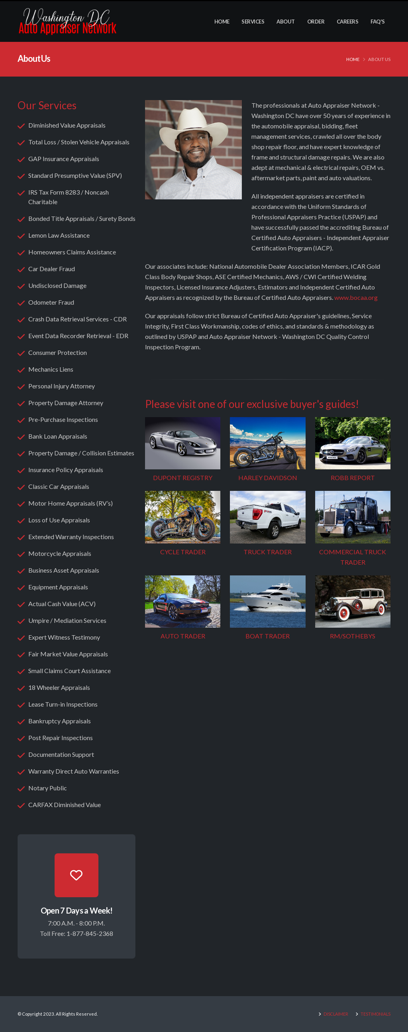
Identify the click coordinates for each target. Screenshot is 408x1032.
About (286, 21)
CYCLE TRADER (183, 551)
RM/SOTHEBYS (352, 636)
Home (222, 21)
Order (316, 21)
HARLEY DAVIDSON (267, 477)
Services (252, 21)
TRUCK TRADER (267, 551)
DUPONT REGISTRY (182, 477)
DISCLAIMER (333, 1013)
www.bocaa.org (356, 297)
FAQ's (378, 21)
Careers (348, 21)
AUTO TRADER (183, 636)
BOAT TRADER (267, 636)
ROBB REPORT (353, 477)
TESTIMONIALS (374, 1013)
